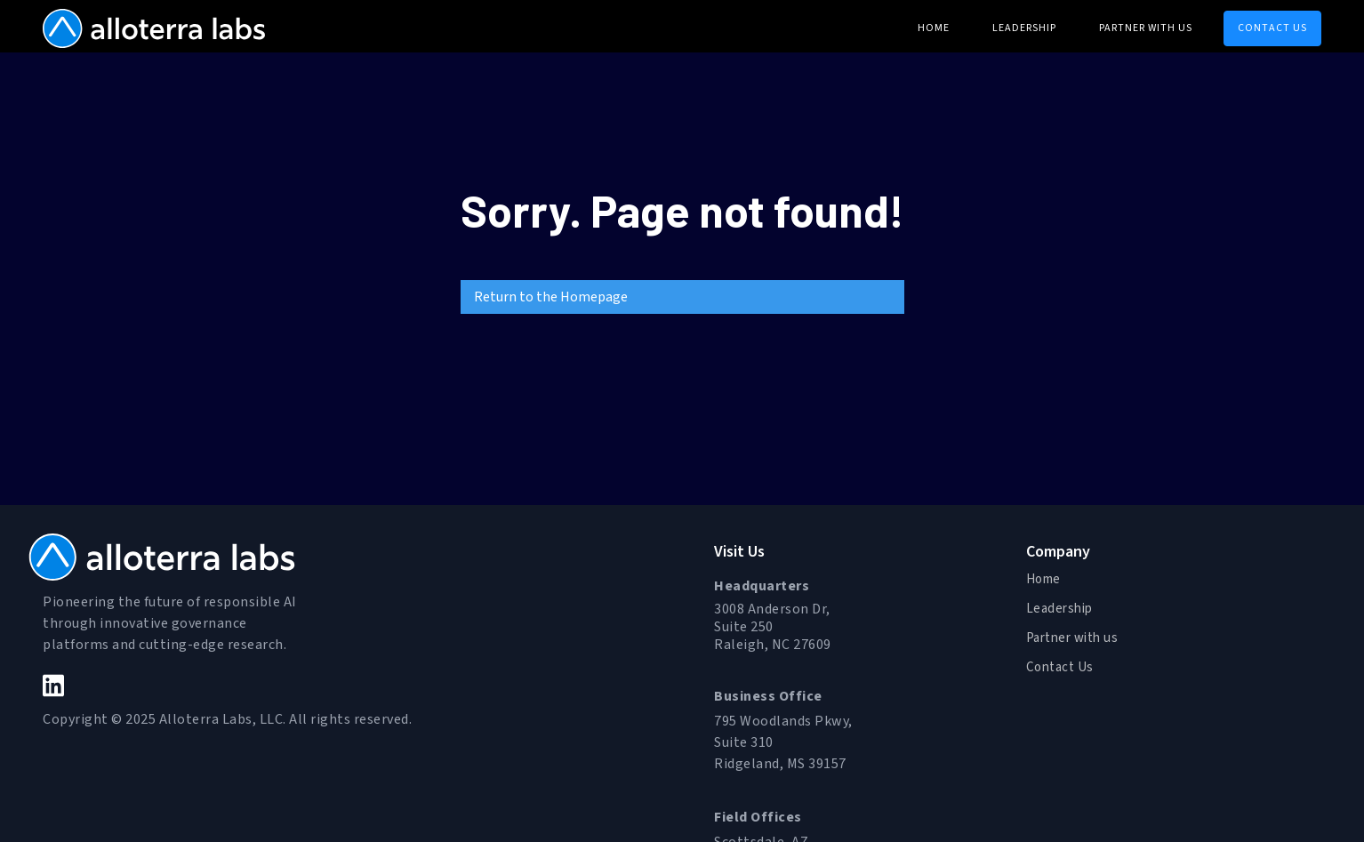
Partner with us (1145, 28)
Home (1043, 579)
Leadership (1024, 28)
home (934, 28)
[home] (154, 26)
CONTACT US (1272, 28)
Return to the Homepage (551, 297)
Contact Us (1060, 667)
